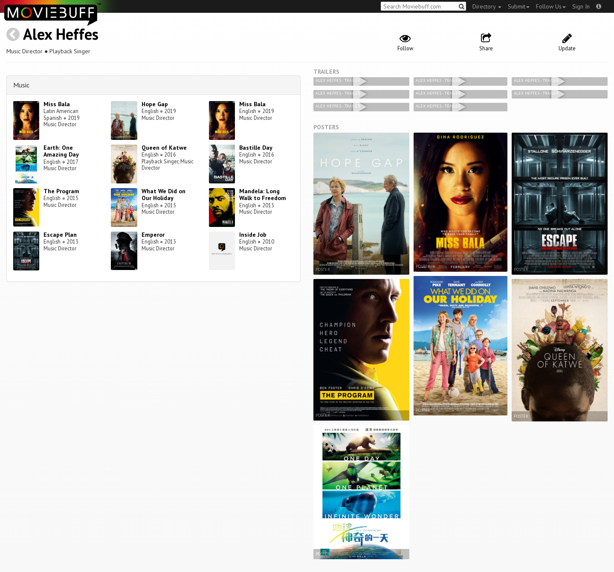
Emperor (153, 234)
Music (21, 85)
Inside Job (252, 234)
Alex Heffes (60, 34)
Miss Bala (56, 104)
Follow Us (551, 6)
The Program (61, 191)
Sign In (581, 6)
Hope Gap (155, 104)
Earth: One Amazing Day (61, 151)
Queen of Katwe (164, 147)
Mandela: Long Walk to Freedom (262, 194)
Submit (519, 6)
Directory (486, 6)
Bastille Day (255, 147)
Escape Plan (60, 234)
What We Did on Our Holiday (163, 194)
